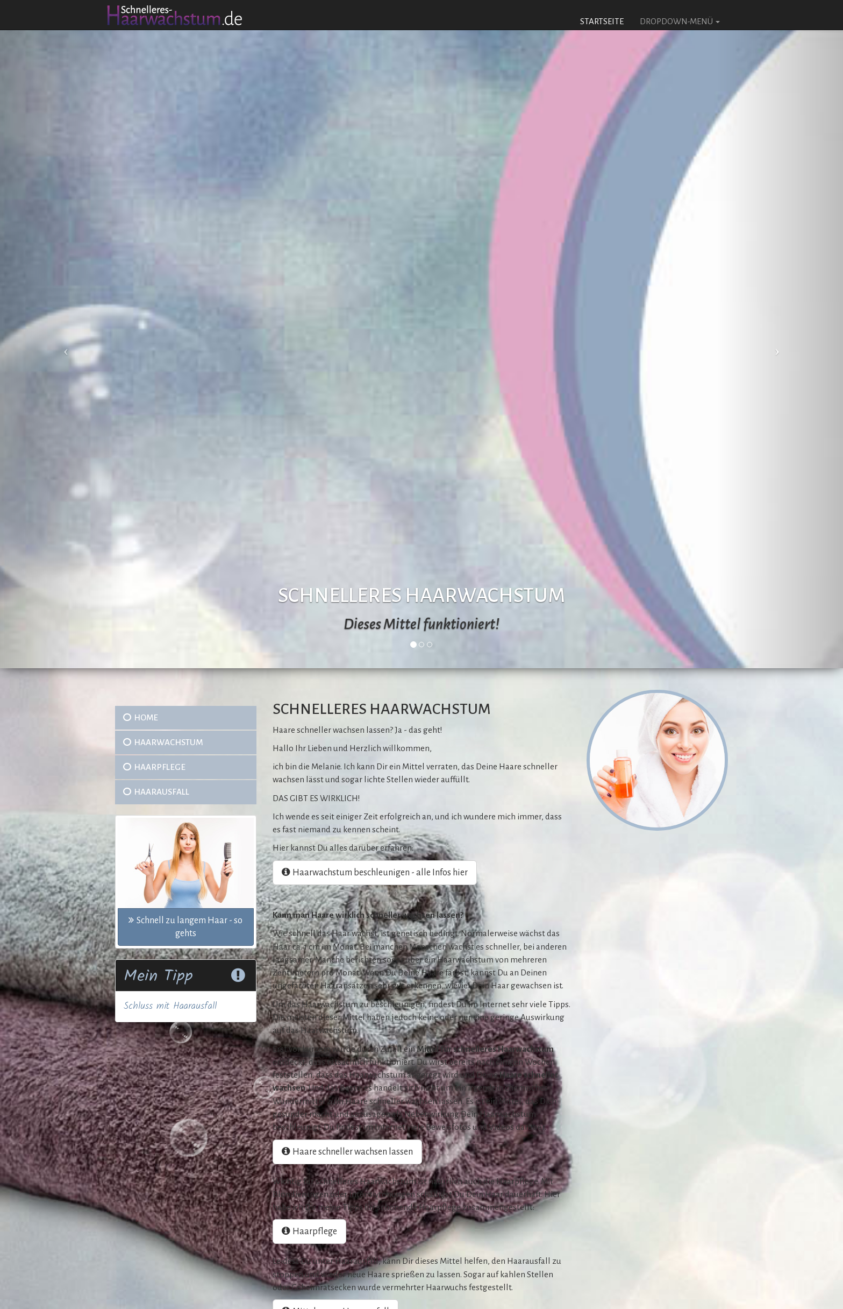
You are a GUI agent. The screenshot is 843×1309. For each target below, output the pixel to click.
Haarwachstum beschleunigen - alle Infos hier (375, 872)
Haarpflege (154, 767)
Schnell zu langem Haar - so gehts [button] (185, 926)
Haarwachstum (163, 742)
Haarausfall (156, 791)
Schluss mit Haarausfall (170, 1006)
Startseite (602, 21)
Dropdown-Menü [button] (680, 21)
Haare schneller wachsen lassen (347, 1152)
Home (140, 717)
